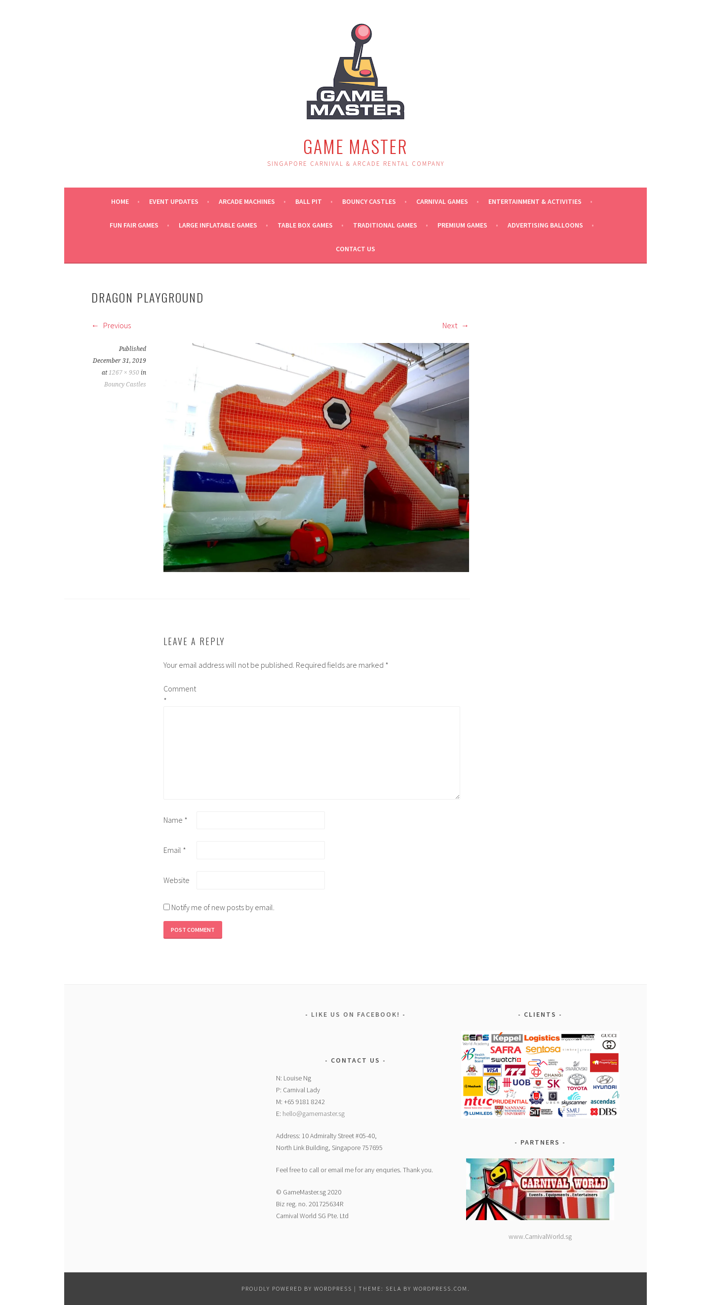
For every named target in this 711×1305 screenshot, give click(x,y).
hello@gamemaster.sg (313, 1113)
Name (175, 820)
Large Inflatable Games (218, 225)
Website (176, 880)
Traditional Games (385, 225)
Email (174, 850)
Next (455, 325)
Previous (111, 325)
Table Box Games (305, 225)
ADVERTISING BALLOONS (545, 225)
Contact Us (355, 248)
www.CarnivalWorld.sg (540, 1236)
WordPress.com (440, 1288)
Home (120, 201)
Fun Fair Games (134, 225)
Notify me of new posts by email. (223, 907)
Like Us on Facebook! (355, 1014)
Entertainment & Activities (535, 201)
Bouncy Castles (369, 201)
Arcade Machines (247, 201)
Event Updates (173, 201)
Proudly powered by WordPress (296, 1288)
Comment (179, 694)
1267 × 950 (124, 372)
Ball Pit (308, 201)
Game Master (355, 146)
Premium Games (462, 225)
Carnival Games (442, 201)
